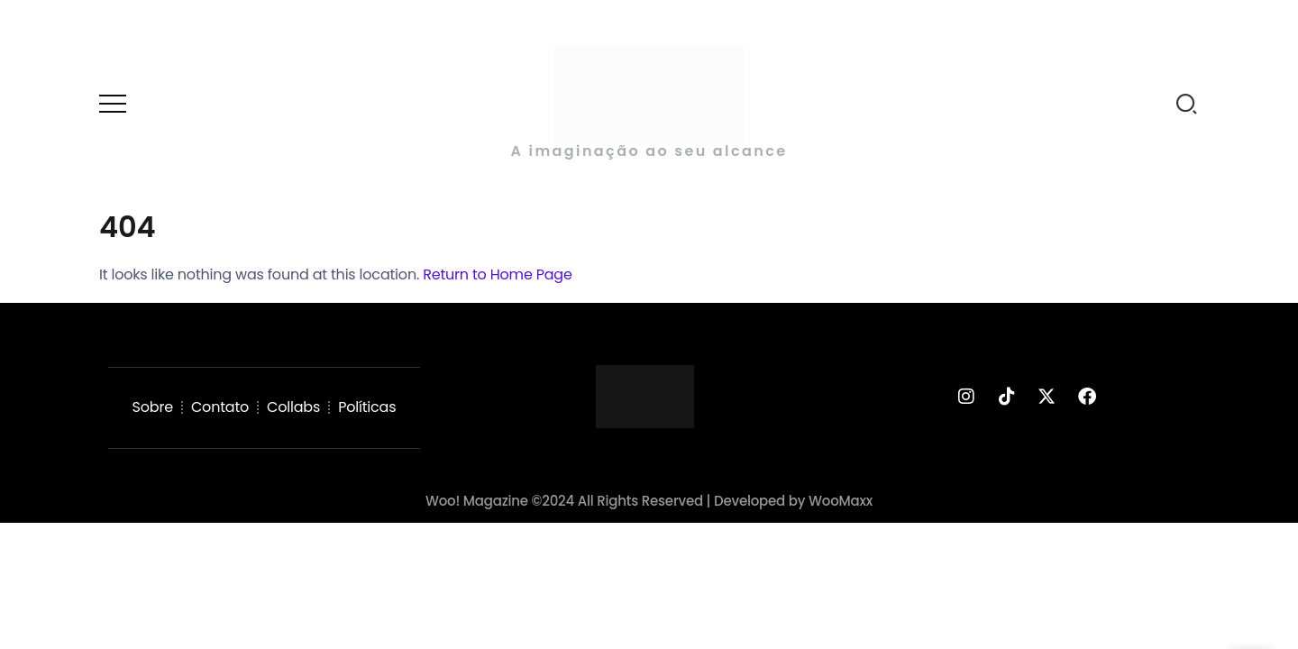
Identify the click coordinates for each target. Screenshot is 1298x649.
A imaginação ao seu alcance (648, 151)
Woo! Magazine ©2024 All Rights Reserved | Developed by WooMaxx (649, 500)
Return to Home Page (497, 274)
